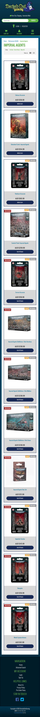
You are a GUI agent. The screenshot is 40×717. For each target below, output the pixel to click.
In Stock (11, 50)
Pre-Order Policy (20, 690)
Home (5, 41)
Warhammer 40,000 (13, 41)
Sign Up (21, 677)
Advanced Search (21, 667)
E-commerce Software (18, 713)
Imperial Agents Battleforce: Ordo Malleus (20, 391)
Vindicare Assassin (20, 194)
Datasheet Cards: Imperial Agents (20, 144)
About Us (21, 685)
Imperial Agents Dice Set (20, 490)
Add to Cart (20, 104)
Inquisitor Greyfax (20, 539)
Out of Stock (17, 50)
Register (25, 26)
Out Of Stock (20, 252)
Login (17, 26)
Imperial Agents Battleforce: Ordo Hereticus (20, 342)
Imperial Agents (24, 41)
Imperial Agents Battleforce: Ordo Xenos (20, 440)
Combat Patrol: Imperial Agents (20, 243)
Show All (23, 50)
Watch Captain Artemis (20, 638)
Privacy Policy (21, 687)
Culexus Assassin (20, 95)
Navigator (20, 588)
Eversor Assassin (20, 292)
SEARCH (33, 20)
